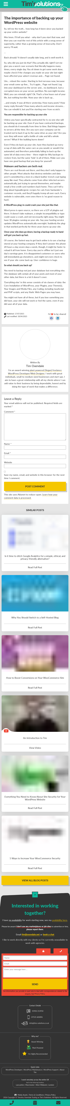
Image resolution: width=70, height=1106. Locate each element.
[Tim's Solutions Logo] (41, 6)
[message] (35, 972)
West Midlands (41, 1085)
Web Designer (38, 373)
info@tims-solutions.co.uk (35, 1023)
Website (8, 462)
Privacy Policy (40, 994)
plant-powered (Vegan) (41, 370)
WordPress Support (50, 1070)
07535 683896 (35, 1017)
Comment (9, 411)
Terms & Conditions (36, 1095)
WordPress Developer (14, 1070)
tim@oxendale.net (31, 934)
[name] (35, 957)
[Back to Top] (35, 895)
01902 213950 (35, 1011)
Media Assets (21, 1095)
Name (8, 443)
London (51, 1085)
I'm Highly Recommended (38, 1054)
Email (7, 453)
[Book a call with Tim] (60, 951)
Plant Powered (37, 1048)
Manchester (29, 1085)
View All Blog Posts (35, 880)
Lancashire (20, 1085)
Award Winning (37, 1042)
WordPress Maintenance (32, 1070)
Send (35, 984)
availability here (59, 920)
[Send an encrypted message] (43, 951)
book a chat (48, 934)
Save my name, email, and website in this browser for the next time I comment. (34, 476)
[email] (35, 963)
